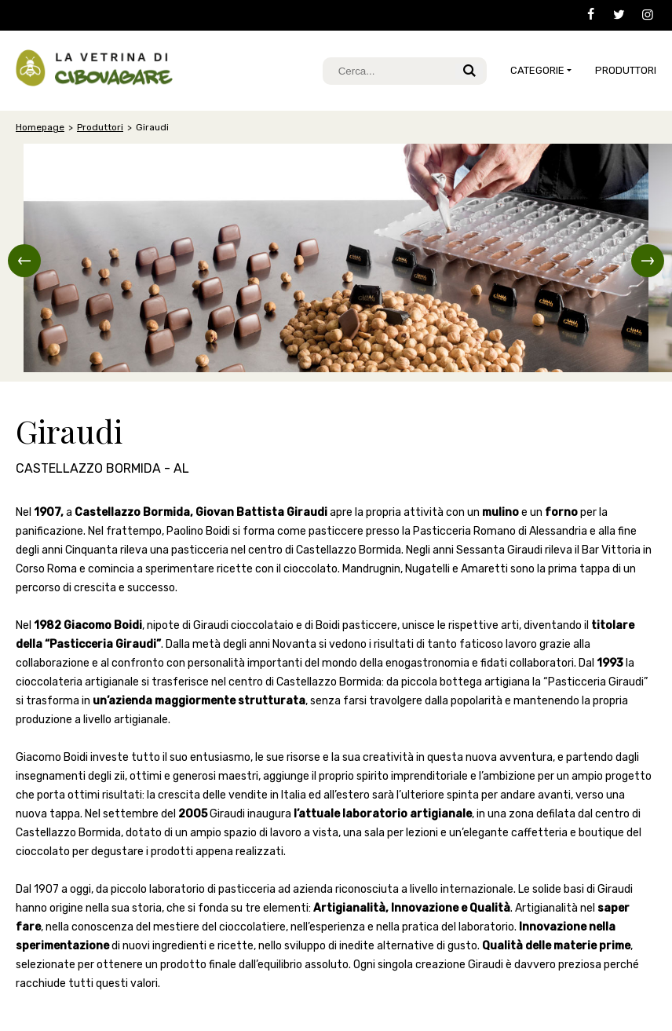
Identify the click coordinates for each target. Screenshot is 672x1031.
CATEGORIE (537, 70)
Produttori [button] (625, 70)
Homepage (40, 127)
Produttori (100, 127)
